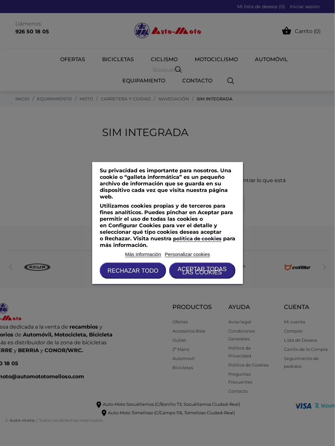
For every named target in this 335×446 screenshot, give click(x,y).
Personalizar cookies (187, 254)
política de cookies (197, 238)
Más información (143, 254)
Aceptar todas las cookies (202, 271)
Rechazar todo (133, 270)
